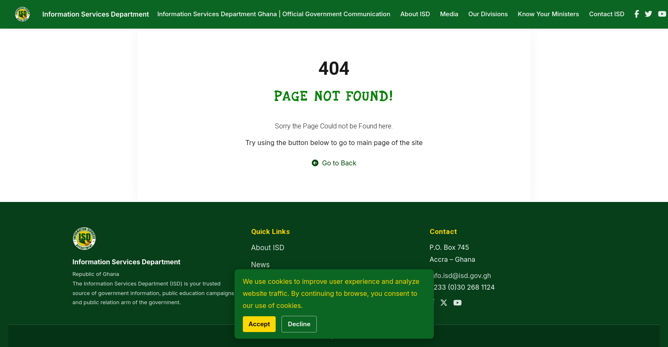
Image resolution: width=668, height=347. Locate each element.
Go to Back (334, 163)
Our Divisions (488, 14)
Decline (299, 324)
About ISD (415, 14)
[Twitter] (648, 14)
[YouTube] (662, 14)
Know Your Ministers (548, 14)
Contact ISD (606, 14)
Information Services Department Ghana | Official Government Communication (273, 14)
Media (449, 14)
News (260, 265)
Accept (259, 324)
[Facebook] (636, 14)
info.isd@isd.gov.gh (461, 275)
